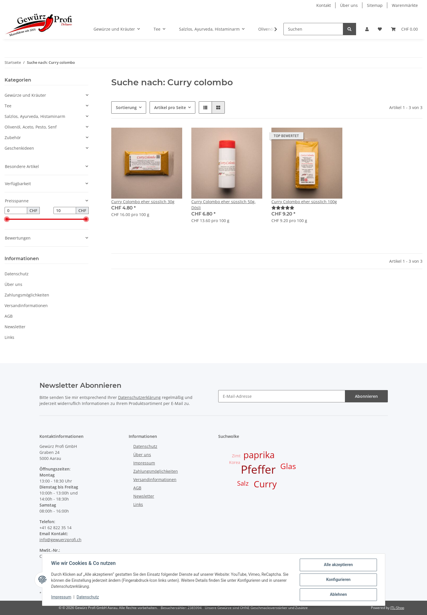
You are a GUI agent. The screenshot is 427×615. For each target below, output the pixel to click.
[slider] (6, 219)
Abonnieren (366, 396)
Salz (243, 483)
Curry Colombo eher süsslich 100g (304, 201)
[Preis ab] (16, 210)
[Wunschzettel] (379, 29)
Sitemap (375, 5)
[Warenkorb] (404, 29)
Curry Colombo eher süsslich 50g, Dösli (223, 204)
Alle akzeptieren (338, 565)
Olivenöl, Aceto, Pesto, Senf (31, 127)
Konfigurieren (338, 580)
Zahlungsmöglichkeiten (27, 295)
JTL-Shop (397, 607)
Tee (8, 105)
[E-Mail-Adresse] (281, 396)
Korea (234, 462)
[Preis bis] (64, 210)
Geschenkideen (19, 148)
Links (9, 337)
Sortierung (126, 107)
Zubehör (13, 137)
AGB (9, 316)
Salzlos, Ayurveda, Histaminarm (35, 116)
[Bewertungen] (282, 207)
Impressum (144, 463)
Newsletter (15, 326)
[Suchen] (313, 29)
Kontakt (323, 5)
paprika (259, 455)
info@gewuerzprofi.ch (60, 539)
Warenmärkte (405, 5)
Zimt (236, 455)
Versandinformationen (26, 305)
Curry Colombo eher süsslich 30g (142, 201)
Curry (265, 484)
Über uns (349, 5)
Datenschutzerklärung (139, 397)
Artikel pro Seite (170, 107)
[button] (367, 29)
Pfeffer (258, 469)
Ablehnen (338, 594)
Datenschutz (17, 273)
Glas (288, 466)
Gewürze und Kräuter (25, 95)
